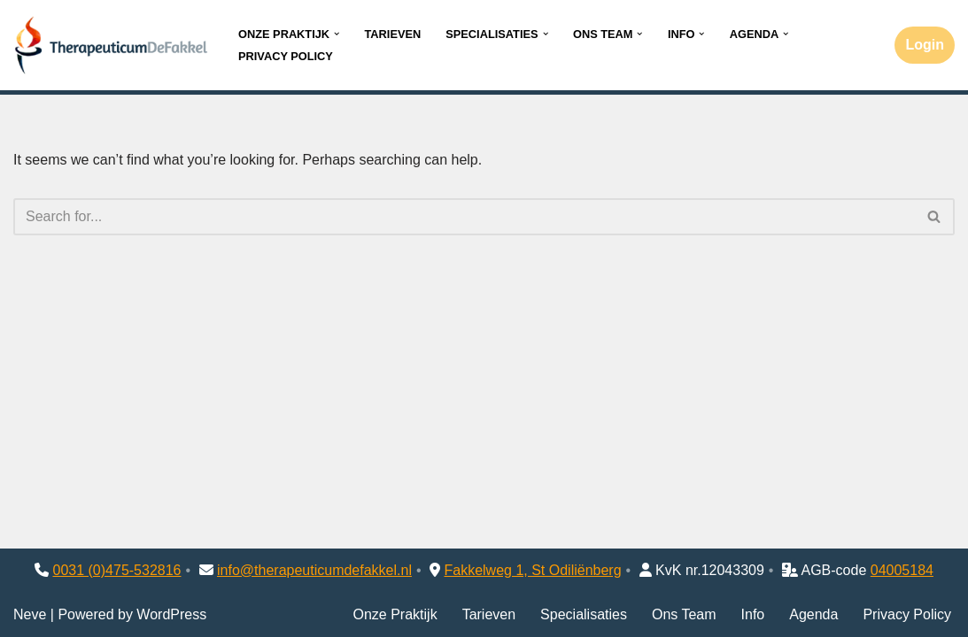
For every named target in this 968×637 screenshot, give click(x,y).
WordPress (171, 614)
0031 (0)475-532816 (117, 570)
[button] (336, 33)
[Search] (464, 216)
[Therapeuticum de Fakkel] (110, 45)
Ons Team (684, 614)
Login (924, 44)
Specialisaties (583, 614)
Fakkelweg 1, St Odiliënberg (532, 570)
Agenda (813, 614)
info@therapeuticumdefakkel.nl (314, 570)
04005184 (902, 570)
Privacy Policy (285, 56)
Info (753, 614)
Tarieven (392, 34)
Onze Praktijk (394, 614)
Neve (29, 614)
